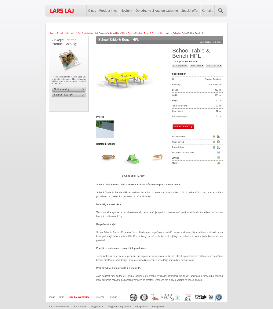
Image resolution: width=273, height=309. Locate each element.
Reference (99, 297)
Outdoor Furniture (135, 33)
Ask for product (182, 126)
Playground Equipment (119, 306)
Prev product (181, 65)
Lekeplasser (158, 306)
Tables (124, 33)
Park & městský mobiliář (88, 33)
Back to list (196, 65)
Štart (61, 297)
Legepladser (141, 306)
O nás (52, 297)
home (52, 33)
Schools (176, 33)
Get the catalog (61, 89)
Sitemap (113, 297)
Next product (213, 65)
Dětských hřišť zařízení (66, 33)
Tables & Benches (151, 33)
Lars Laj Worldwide (79, 297)
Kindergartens (166, 33)
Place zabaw (79, 306)
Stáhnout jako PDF (63, 94)
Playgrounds (97, 306)
